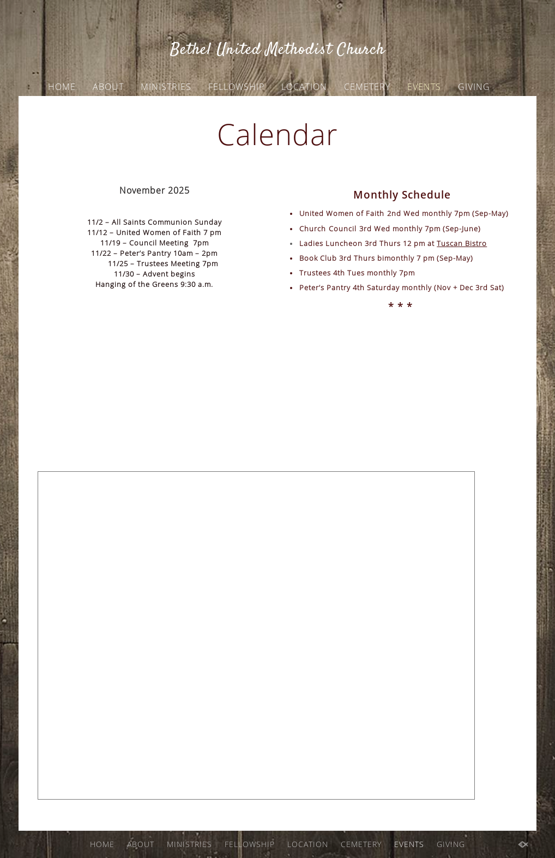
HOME (62, 87)
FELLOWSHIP (236, 87)
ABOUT (108, 87)
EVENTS (424, 87)
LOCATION (304, 87)
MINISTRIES (166, 87)
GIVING (474, 87)
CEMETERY (367, 87)
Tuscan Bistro (462, 243)
